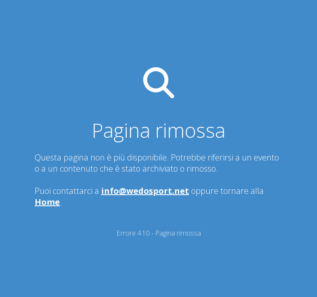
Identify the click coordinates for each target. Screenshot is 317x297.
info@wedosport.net (145, 190)
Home (47, 201)
